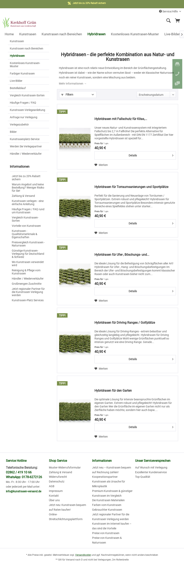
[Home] (9, 34)
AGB (51, 486)
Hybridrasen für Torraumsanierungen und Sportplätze (131, 187)
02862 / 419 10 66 (19, 472)
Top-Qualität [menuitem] (142, 476)
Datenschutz (56, 481)
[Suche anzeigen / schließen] (168, 21)
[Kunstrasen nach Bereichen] (62, 34)
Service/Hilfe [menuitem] (168, 11)
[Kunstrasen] (27, 34)
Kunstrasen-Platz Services (28, 300)
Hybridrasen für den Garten (113, 390)
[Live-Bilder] (172, 34)
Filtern (67, 94)
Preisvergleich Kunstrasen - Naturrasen (28, 244)
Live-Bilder (16, 80)
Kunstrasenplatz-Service (24, 139)
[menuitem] (142, 21)
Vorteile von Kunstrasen (26, 225)
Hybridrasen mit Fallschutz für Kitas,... (120, 119)
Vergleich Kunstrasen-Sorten (27, 95)
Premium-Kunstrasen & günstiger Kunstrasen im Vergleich (112, 493)
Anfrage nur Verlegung (23, 117)
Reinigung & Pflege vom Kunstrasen (26, 272)
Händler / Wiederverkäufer (26, 153)
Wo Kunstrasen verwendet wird (28, 263)
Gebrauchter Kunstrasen (107, 509)
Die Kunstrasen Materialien (108, 500)
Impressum (56, 491)
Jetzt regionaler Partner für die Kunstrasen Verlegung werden (28, 292)
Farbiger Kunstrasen (22, 73)
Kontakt (54, 495)
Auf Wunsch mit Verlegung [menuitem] (151, 467)
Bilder (13, 131)
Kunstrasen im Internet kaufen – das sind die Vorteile (111, 526)
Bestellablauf (18, 88)
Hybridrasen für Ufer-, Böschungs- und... (121, 255)
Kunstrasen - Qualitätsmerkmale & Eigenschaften (24, 234)
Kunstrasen (17, 41)
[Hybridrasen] (96, 34)
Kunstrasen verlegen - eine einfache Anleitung (28, 202)
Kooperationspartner (105, 476)
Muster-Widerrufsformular (65, 467)
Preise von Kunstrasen (105, 533)
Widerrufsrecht (58, 476)
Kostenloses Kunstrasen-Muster (25, 64)
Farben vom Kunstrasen (106, 505)
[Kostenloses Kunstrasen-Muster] (135, 34)
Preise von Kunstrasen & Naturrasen (107, 540)
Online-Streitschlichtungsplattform (65, 517)
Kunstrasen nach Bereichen (26, 48)
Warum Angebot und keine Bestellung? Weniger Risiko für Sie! (28, 187)
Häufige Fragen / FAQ (23, 102)
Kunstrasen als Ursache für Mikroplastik (108, 484)
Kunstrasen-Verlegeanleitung (27, 110)
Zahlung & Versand (23, 195)
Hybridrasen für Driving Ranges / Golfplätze (124, 322)
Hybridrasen (17, 55)
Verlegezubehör (19, 124)
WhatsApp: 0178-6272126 (24, 477)
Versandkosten (83, 555)
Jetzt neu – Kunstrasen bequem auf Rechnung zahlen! (111, 470)
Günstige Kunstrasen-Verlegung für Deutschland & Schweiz (28, 253)
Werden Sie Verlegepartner (26, 146)
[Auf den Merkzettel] (101, 165)
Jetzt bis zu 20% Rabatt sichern (26, 178)
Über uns (54, 500)
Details (151, 154)
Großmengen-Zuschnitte (26, 283)
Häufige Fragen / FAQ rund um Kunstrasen (28, 211)
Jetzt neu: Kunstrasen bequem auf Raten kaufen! (67, 507)
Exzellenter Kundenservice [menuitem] (151, 472)
